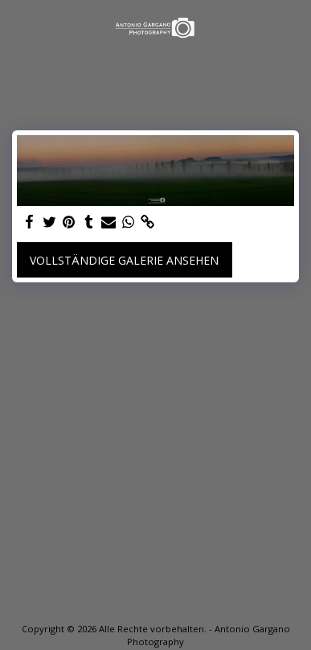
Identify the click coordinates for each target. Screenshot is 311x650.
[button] (17, 26)
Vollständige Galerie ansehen (124, 260)
